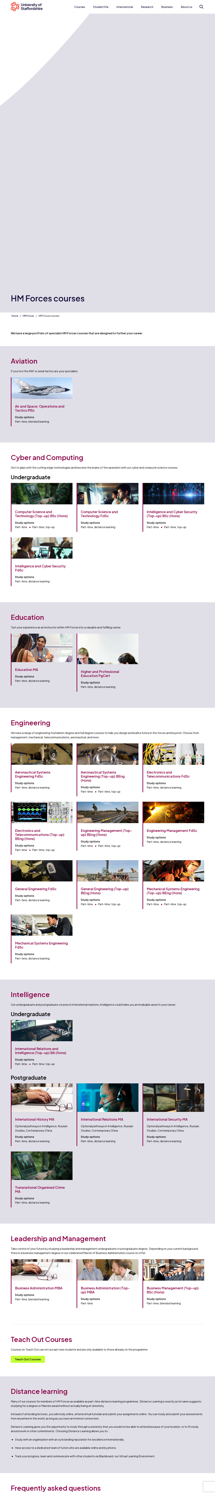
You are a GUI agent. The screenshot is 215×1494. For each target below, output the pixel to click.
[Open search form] (201, 7)
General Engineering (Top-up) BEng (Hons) (105, 891)
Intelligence (30, 994)
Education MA (26, 669)
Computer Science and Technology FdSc (99, 514)
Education (27, 617)
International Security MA (167, 1119)
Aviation (24, 361)
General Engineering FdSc (35, 889)
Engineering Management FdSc (172, 830)
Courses (79, 7)
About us (186, 7)
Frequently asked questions (56, 1488)
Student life (100, 7)
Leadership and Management (58, 1238)
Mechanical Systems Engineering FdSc (41, 945)
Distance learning (39, 1391)
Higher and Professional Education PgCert (100, 673)
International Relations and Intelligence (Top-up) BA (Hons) (40, 1050)
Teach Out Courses (28, 1359)
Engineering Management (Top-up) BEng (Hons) (106, 832)
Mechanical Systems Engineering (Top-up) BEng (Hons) (173, 891)
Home (14, 315)
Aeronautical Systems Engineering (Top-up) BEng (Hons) (103, 776)
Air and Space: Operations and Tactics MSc (39, 408)
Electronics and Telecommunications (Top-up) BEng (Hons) (39, 834)
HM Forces (28, 315)
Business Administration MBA (38, 1288)
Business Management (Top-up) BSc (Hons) (173, 1290)
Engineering (30, 722)
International (125, 7)
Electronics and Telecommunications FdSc (168, 774)
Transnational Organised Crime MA (40, 1189)
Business (167, 7)
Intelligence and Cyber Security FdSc (40, 568)
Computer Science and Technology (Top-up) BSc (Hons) (41, 514)
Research (147, 7)
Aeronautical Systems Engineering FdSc (32, 774)
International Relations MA (102, 1119)
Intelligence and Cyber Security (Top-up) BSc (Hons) (172, 514)
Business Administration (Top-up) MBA (105, 1290)
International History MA (34, 1119)
